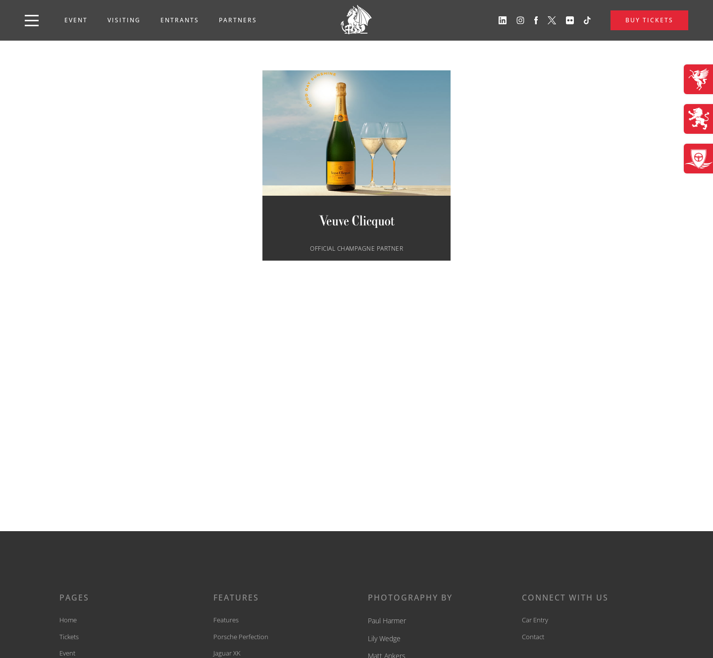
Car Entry (535, 619)
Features (226, 619)
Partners (238, 20)
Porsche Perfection (240, 636)
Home (68, 619)
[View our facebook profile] (536, 20)
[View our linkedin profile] (503, 20)
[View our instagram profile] (520, 20)
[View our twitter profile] (552, 20)
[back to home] (356, 20)
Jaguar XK (227, 653)
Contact (533, 636)
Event (76, 20)
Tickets (69, 636)
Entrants (179, 20)
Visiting (124, 20)
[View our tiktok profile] (587, 20)
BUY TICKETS (649, 20)
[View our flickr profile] (570, 20)
